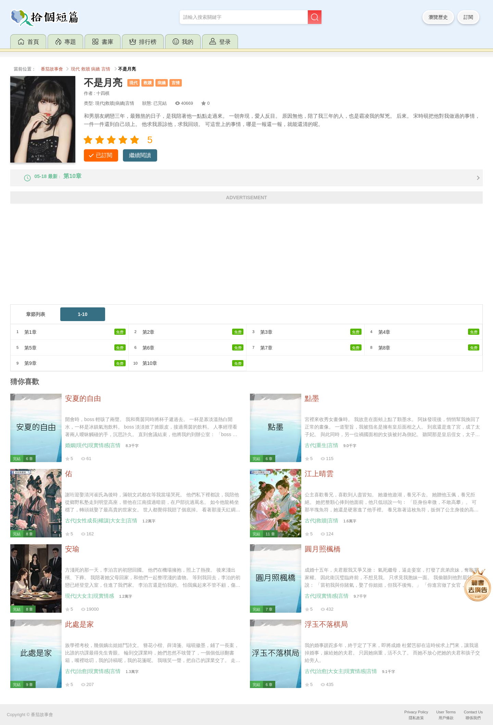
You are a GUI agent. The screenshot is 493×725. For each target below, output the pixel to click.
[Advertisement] (215, 262)
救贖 (85, 69)
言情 (105, 69)
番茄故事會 (52, 69)
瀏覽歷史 (438, 17)
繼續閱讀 (140, 155)
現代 (75, 69)
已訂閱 (104, 155)
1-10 (82, 320)
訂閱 (468, 17)
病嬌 (95, 69)
